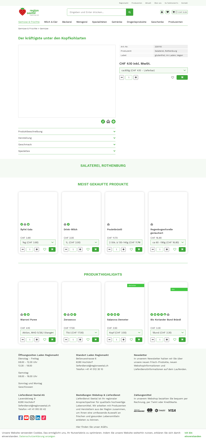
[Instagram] (32, 417)
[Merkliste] (167, 12)
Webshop (97, 395)
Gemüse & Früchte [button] (29, 21)
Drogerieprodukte (136, 21)
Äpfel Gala (26, 229)
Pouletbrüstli (114, 229)
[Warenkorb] (175, 12)
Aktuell (148, 3)
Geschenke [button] (157, 21)
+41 (87, 369)
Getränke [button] (117, 21)
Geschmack (25, 144)
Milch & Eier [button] (51, 21)
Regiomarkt (123, 3)
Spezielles (24, 151)
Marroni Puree (28, 319)
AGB (103, 426)
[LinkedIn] (38, 417)
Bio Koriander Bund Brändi (165, 319)
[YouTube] (26, 417)
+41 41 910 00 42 (36, 409)
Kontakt (184, 3)
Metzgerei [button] (81, 21)
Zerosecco (70, 319)
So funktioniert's (171, 3)
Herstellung (25, 137)
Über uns (157, 3)
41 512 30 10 (96, 369)
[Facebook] (20, 417)
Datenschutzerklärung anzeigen (37, 436)
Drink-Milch (70, 229)
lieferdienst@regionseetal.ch (92, 365)
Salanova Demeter (117, 319)
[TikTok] (43, 417)
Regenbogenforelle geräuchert (161, 231)
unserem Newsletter (149, 358)
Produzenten (137, 3)
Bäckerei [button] (67, 21)
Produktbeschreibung (30, 131)
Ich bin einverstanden (193, 434)
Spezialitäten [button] (99, 21)
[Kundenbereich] (161, 12)
